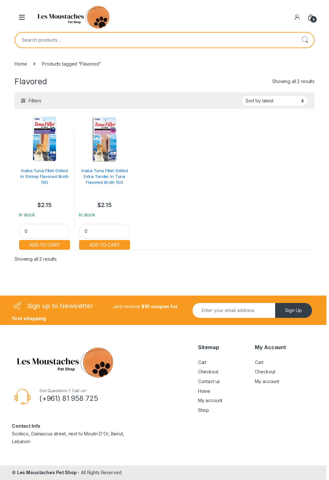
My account (210, 400)
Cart (202, 362)
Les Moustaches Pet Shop (47, 472)
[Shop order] (274, 100)
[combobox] (155, 40)
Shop (203, 410)
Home (21, 64)
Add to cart (44, 244)
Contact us (209, 381)
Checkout (208, 371)
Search (305, 40)
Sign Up (293, 310)
